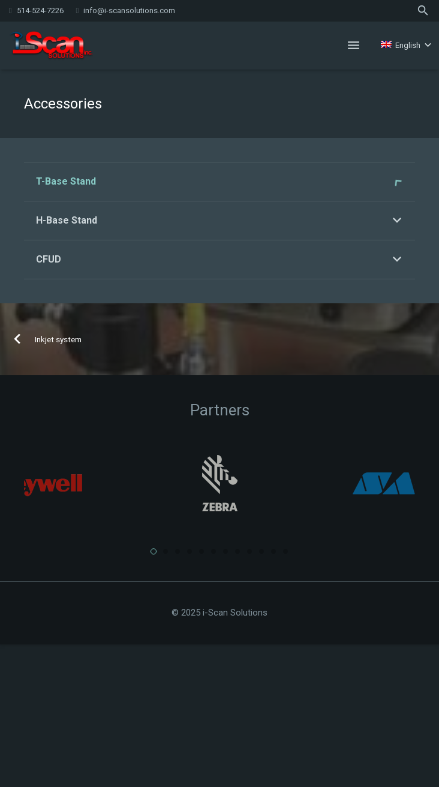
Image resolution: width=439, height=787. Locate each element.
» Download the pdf (186, 355)
